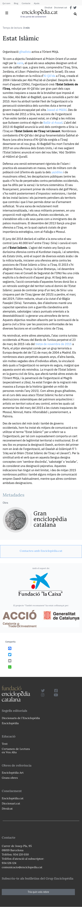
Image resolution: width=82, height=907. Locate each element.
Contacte (26, 3)
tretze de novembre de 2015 (53, 344)
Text (5, 743)
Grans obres (10, 777)
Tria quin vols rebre (38, 892)
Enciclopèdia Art (13, 772)
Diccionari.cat (60, 7)
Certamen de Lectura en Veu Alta (16, 750)
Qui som (6, 3)
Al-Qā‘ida (49, 76)
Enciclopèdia (10, 723)
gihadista (25, 51)
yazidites (57, 172)
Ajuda (36, 3)
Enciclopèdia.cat (12, 798)
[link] (41, 551)
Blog (16, 3)
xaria (20, 63)
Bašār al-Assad (52, 122)
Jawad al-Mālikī (57, 110)
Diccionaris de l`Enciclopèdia (21, 718)
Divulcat (48, 7)
